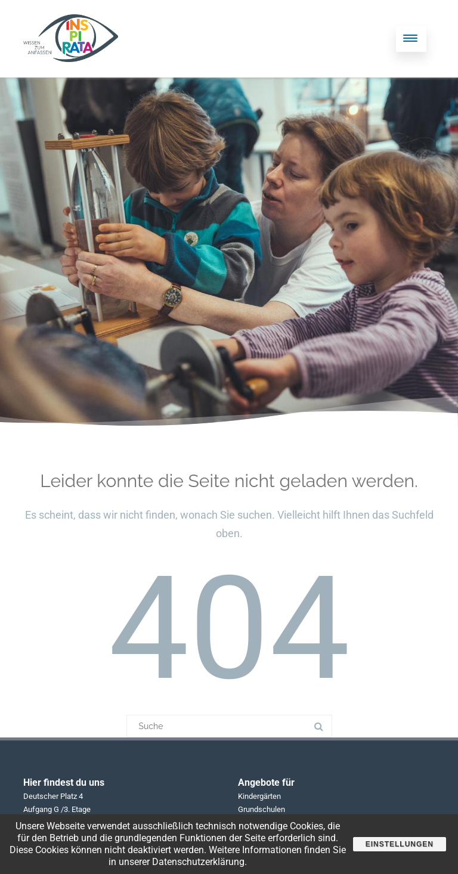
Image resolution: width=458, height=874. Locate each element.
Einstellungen (400, 844)
